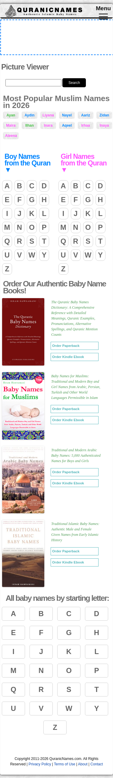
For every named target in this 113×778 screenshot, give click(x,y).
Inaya (104, 125)
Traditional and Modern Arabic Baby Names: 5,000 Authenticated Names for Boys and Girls (76, 455)
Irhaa (85, 125)
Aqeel (67, 125)
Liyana (48, 115)
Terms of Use (64, 764)
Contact (96, 764)
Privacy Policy (40, 764)
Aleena (11, 136)
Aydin (30, 115)
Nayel (67, 115)
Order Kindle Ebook (68, 357)
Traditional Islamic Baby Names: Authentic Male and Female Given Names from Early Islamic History (75, 532)
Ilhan (29, 125)
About (82, 764)
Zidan (104, 115)
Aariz (85, 115)
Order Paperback (66, 345)
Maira (10, 125)
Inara (48, 125)
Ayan (11, 115)
